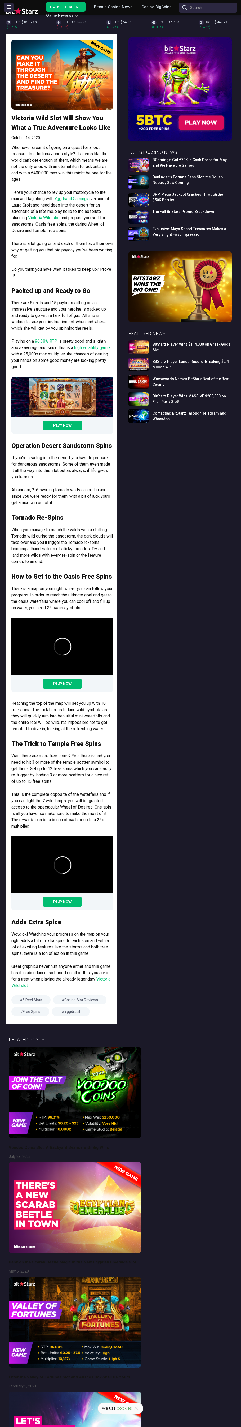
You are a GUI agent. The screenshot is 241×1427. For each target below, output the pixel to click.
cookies (124, 1408)
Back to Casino (66, 7)
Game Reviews (60, 15)
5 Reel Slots (32, 1000)
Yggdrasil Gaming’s (71, 198)
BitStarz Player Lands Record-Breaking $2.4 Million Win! (191, 364)
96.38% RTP (46, 341)
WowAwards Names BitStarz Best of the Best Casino (191, 381)
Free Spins (31, 1011)
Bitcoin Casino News (113, 7)
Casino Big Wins (156, 7)
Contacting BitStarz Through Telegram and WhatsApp (189, 416)
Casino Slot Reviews (81, 1000)
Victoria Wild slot (44, 217)
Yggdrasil (72, 1011)
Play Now (62, 425)
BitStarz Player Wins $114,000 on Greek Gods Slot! (192, 347)
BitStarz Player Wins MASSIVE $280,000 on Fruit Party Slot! (189, 399)
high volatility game (92, 347)
